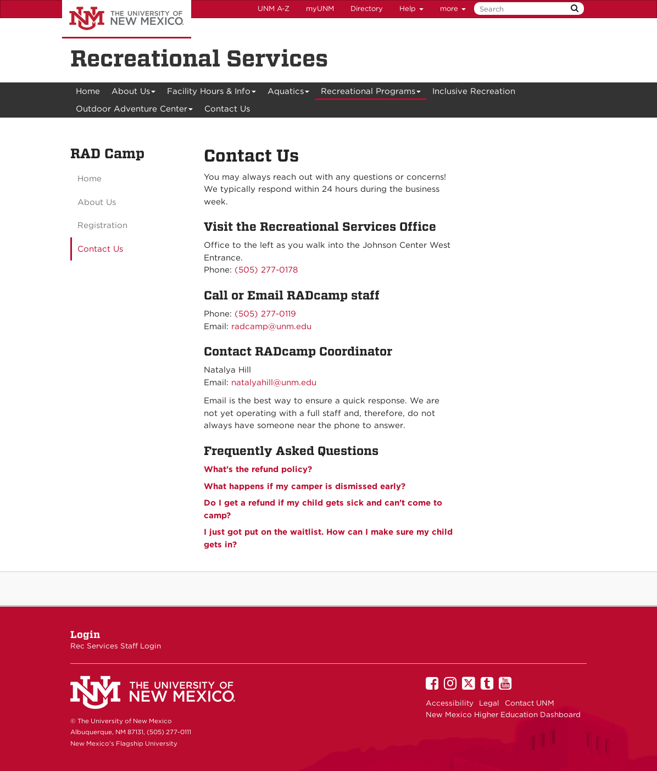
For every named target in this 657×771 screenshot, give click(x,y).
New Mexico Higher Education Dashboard (503, 714)
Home (88, 91)
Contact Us (227, 109)
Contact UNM (529, 702)
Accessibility (450, 702)
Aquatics (289, 93)
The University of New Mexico (126, 19)
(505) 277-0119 (265, 314)
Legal (489, 702)
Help (411, 8)
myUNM (320, 8)
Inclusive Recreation (473, 91)
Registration (102, 225)
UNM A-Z (273, 8)
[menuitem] (87, 91)
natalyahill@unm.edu (273, 382)
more (453, 8)
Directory (366, 8)
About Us (134, 93)
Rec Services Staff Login (115, 645)
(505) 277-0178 (266, 270)
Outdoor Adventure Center (134, 111)
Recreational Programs (371, 93)
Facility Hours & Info (212, 93)
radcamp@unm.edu (271, 326)
